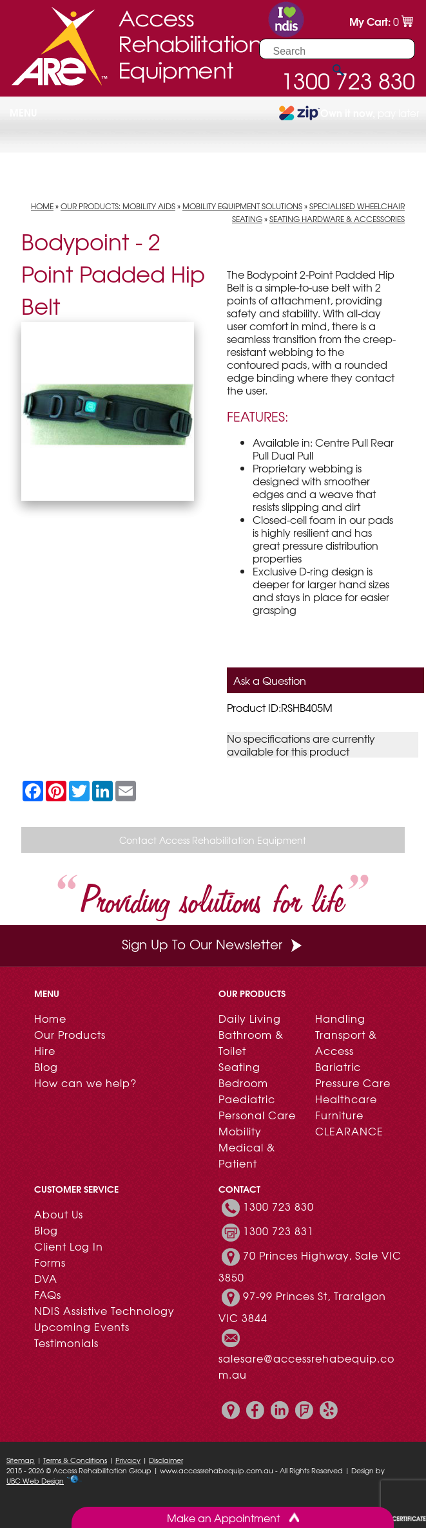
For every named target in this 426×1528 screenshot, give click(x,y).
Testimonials (66, 1342)
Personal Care (257, 1115)
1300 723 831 (278, 1230)
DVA (45, 1278)
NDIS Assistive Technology (104, 1310)
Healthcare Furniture (346, 1107)
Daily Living (249, 1018)
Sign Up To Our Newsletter (213, 944)
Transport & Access (346, 1042)
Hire (44, 1050)
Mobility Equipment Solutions (242, 206)
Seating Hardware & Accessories (337, 219)
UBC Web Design (35, 1480)
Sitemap (20, 1460)
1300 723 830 (278, 1206)
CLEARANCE (349, 1131)
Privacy (127, 1460)
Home (42, 206)
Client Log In (68, 1246)
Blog (46, 1066)
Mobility (240, 1131)
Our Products (70, 1034)
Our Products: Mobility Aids (118, 206)
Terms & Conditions (75, 1460)
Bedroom (243, 1082)
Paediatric (246, 1098)
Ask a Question (269, 680)
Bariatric (338, 1066)
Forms (50, 1262)
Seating (239, 1066)
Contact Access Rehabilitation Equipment (212, 840)
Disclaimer (166, 1460)
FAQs (47, 1294)
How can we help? (85, 1082)
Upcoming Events (82, 1326)
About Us (58, 1214)
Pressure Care (353, 1082)
